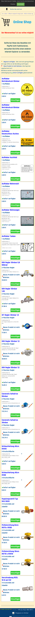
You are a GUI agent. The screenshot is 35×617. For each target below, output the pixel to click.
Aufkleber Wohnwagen (11, 210)
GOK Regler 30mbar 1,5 (10, 341)
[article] (17, 90)
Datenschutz (25, 616)
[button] (6, 8)
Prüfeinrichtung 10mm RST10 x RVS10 (10, 552)
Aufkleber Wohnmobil (10, 183)
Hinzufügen (15, 100)
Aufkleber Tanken (9, 236)
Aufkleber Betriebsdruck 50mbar (10, 106)
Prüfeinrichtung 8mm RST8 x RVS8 (10, 526)
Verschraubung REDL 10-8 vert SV (10, 578)
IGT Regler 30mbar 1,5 (10, 315)
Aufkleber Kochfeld (9, 157)
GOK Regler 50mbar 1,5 (10, 367)
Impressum (17, 616)
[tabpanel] (17, 43)
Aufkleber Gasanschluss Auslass (10, 132)
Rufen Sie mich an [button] (16, 9)
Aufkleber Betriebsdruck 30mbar (10, 79)
